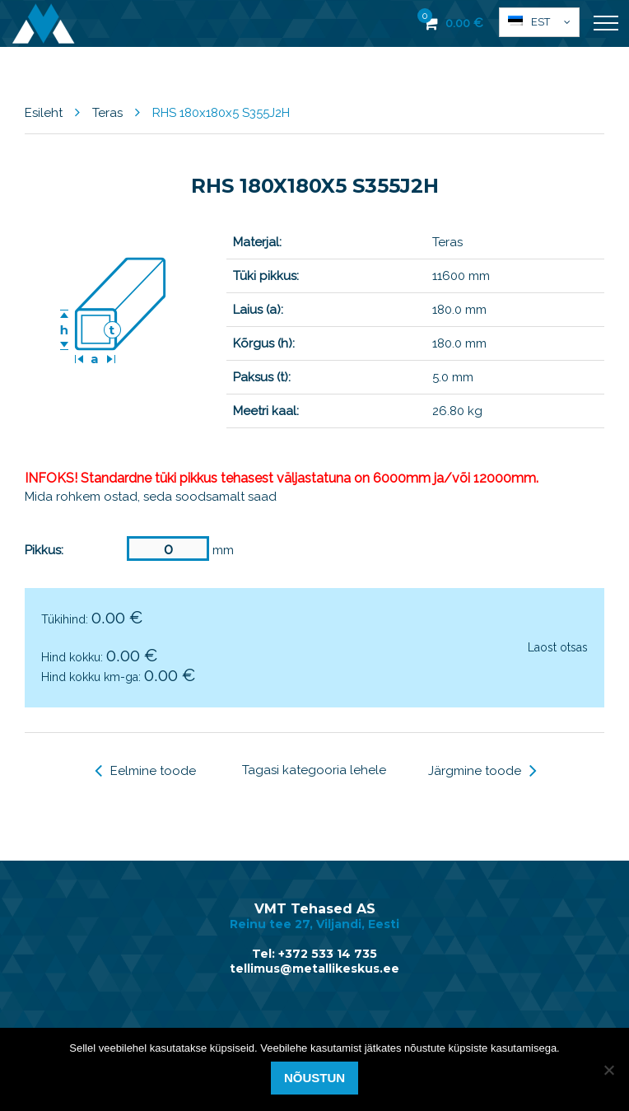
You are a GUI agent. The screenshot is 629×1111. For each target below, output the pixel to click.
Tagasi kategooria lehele (314, 770)
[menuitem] (539, 22)
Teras (107, 112)
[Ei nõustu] (608, 1070)
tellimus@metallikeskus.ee (314, 968)
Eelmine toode (145, 770)
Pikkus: (44, 550)
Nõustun (314, 1078)
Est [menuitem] (540, 22)
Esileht (44, 112)
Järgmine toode (482, 770)
